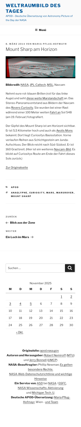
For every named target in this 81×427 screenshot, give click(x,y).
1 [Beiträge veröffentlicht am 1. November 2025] (61, 296)
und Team (51, 402)
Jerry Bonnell (38, 360)
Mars (50, 192)
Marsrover (65, 192)
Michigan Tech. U (43, 392)
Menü (40, 30)
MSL (50, 84)
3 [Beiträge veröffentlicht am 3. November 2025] (10, 303)
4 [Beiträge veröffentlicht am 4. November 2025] (20, 303)
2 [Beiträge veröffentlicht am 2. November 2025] (71, 296)
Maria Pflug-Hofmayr (49, 44)
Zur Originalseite (17, 167)
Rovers (22, 107)
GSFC (62, 383)
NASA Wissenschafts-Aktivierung (40, 388)
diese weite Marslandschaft (44, 98)
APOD (15, 187)
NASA (25, 84)
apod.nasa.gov (49, 350)
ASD (40, 383)
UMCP (52, 360)
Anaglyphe (19, 192)
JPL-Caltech (38, 84)
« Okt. (19, 332)
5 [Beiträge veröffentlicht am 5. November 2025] (31, 303)
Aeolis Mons (64, 130)
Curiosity (37, 192)
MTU (70, 355)
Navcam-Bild (62, 149)
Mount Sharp (21, 196)
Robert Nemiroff (55, 355)
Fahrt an (55, 112)
